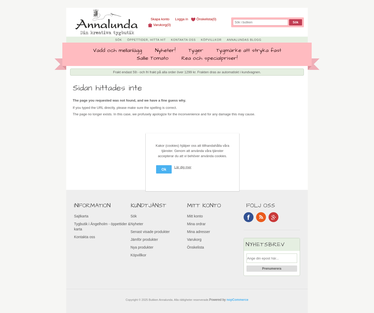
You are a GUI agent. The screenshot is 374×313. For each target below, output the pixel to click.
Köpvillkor (211, 39)
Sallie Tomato (153, 58)
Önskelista (195, 247)
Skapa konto (160, 19)
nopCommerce (237, 300)
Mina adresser (198, 232)
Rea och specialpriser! (210, 58)
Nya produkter (142, 247)
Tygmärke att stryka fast (248, 50)
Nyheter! (165, 50)
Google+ (273, 217)
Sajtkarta (81, 216)
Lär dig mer (182, 167)
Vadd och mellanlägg (117, 50)
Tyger (196, 50)
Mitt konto (195, 216)
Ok (164, 169)
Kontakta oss (183, 39)
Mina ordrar (196, 224)
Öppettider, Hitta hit (146, 39)
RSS (261, 217)
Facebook (248, 217)
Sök (118, 39)
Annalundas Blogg (244, 39)
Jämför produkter (144, 239)
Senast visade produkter (150, 232)
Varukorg (194, 239)
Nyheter (137, 224)
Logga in (181, 19)
